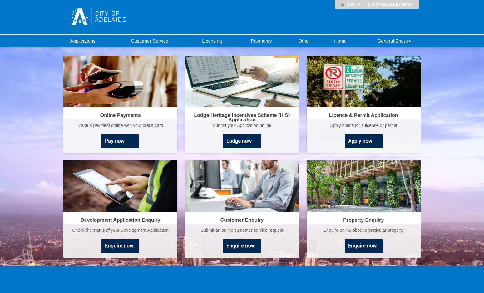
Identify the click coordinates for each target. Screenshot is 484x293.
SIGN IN (353, 4)
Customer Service (149, 40)
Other (304, 40)
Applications (83, 40)
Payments (261, 40)
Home (340, 40)
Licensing (212, 40)
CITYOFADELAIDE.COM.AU (390, 4)
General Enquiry (394, 40)
